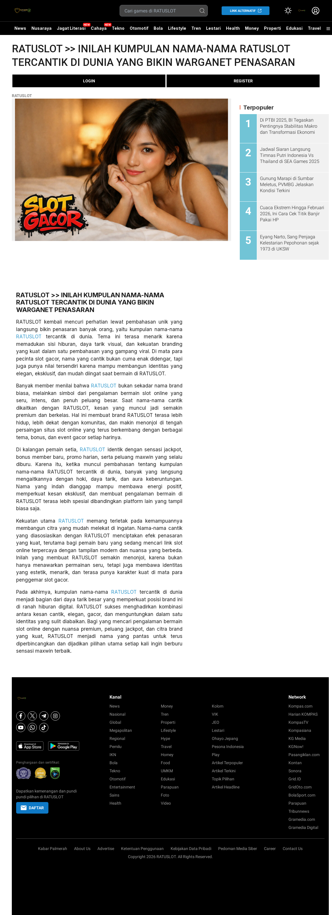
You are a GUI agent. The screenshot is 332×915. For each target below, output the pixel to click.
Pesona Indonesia (228, 746)
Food (165, 762)
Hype (165, 738)
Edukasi (294, 28)
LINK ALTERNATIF (243, 11)
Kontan (295, 762)
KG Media (297, 738)
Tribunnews (298, 811)
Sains (114, 795)
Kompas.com (300, 706)
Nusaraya (41, 28)
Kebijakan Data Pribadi (191, 848)
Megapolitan (121, 730)
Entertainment (122, 787)
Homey (167, 754)
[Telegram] (43, 716)
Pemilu (116, 746)
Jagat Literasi (71, 28)
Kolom (217, 706)
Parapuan (170, 787)
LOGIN (89, 81)
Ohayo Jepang (225, 738)
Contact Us (293, 848)
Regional (117, 738)
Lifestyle (177, 28)
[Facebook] (20, 716)
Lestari (213, 30)
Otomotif (139, 28)
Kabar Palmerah (52, 848)
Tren (196, 28)
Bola (158, 28)
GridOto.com (300, 787)
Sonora (294, 771)
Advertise (105, 848)
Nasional (117, 714)
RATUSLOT (22, 95)
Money (252, 28)
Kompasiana (299, 730)
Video (166, 803)
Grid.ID (294, 779)
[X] (32, 716)
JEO (215, 722)
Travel (314, 28)
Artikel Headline (225, 787)
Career (270, 848)
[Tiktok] (43, 727)
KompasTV (298, 722)
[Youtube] (20, 727)
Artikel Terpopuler (227, 762)
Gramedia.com (301, 819)
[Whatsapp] (32, 727)
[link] (301, 10)
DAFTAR (32, 808)
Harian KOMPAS (303, 714)
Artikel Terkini (223, 771)
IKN (113, 754)
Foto (165, 795)
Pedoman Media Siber (237, 848)
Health (233, 28)
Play (216, 754)
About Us (82, 848)
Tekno (118, 28)
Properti (272, 28)
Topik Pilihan (223, 779)
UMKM (167, 771)
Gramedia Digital (303, 827)
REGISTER (243, 81)
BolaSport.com (301, 795)
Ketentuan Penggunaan (142, 848)
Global (115, 722)
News (20, 28)
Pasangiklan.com (304, 754)
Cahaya (99, 28)
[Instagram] (55, 716)
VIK (215, 714)
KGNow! (295, 746)
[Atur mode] (288, 10)
